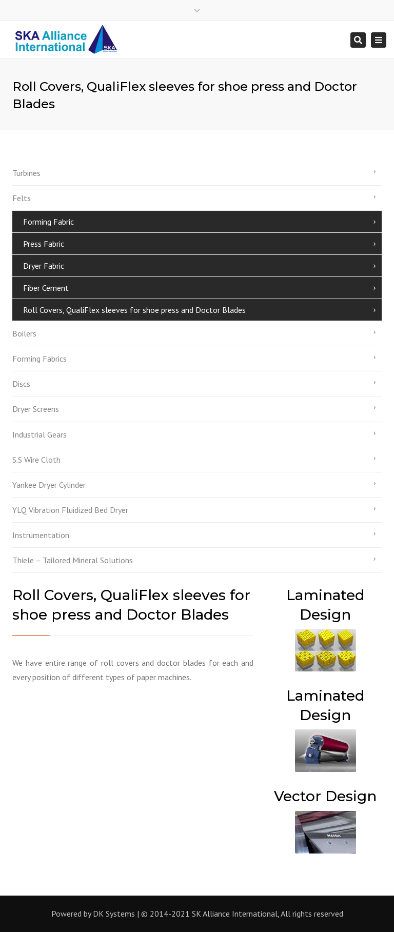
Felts (21, 198)
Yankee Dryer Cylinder (49, 485)
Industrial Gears (39, 434)
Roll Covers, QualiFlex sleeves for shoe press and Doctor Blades (134, 310)
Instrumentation (40, 535)
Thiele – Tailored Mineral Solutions (72, 560)
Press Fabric (43, 244)
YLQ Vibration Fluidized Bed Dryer (70, 510)
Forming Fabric (48, 221)
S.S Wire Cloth (36, 459)
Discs (21, 384)
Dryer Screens (35, 409)
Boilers (24, 333)
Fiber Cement (46, 288)
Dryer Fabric (43, 266)
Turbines (26, 173)
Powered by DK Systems (93, 913)
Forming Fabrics (39, 358)
